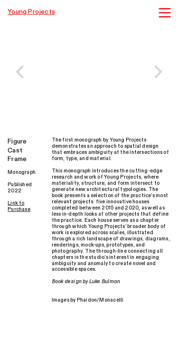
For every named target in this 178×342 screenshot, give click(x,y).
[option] (89, 71)
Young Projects (31, 11)
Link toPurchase (19, 206)
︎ (165, 13)
